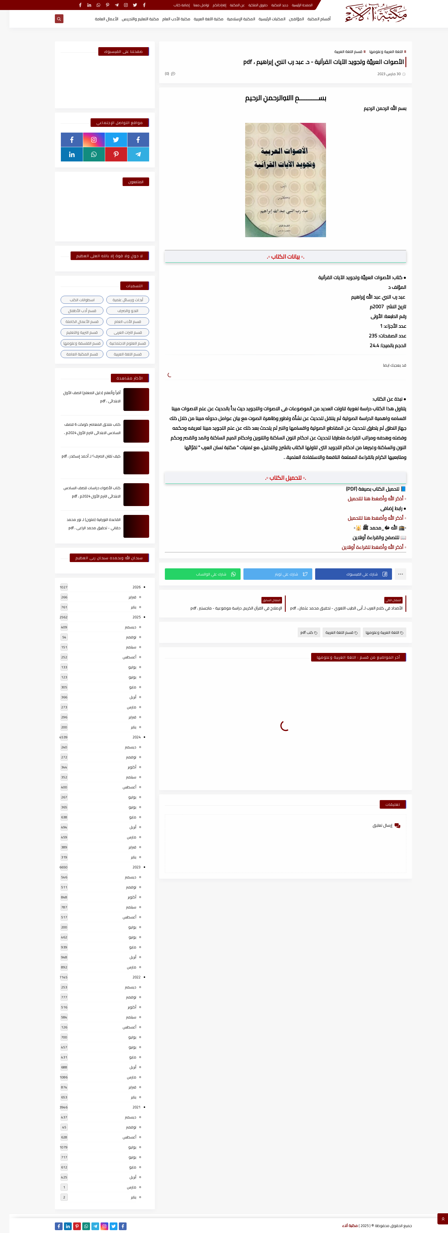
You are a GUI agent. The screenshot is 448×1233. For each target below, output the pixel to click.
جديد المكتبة (270, 5)
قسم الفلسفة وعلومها (72, 343)
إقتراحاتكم (210, 5)
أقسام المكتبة (309, 19)
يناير (124, 606)
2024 (127, 737)
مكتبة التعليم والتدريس (130, 19)
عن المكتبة (228, 5)
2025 (127, 616)
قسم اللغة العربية (339, 51)
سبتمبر (122, 647)
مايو (123, 687)
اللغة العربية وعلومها (376, 51)
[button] (344, 574)
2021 (127, 1107)
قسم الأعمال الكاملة (72, 321)
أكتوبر (122, 767)
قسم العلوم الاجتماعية (118, 343)
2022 (127, 977)
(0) (160, 73)
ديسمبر (121, 627)
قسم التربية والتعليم (72, 332)
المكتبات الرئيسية (262, 19)
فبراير (123, 596)
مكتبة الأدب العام (167, 19)
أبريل (123, 697)
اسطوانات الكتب (72, 299)
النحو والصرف (118, 310)
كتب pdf (299, 632)
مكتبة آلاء (340, 1225)
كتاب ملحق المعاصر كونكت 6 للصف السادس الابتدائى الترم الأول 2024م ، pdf (83, 432)
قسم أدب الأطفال (73, 310)
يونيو (123, 677)
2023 (127, 867)
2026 (127, 586)
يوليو (123, 667)
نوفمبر (122, 637)
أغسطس (120, 657)
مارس (122, 707)
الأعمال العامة (97, 19)
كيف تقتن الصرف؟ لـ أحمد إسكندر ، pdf (81, 456)
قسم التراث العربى (118, 332)
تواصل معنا (192, 5)
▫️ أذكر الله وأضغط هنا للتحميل (367, 498)
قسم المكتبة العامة (73, 354)
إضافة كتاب (172, 5)
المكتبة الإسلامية (231, 19)
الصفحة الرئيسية (293, 5)
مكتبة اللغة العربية (199, 19)
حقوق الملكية (248, 5)
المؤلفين (287, 19)
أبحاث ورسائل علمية (118, 299)
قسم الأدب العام (118, 321)
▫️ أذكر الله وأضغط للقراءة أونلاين (364, 547)
